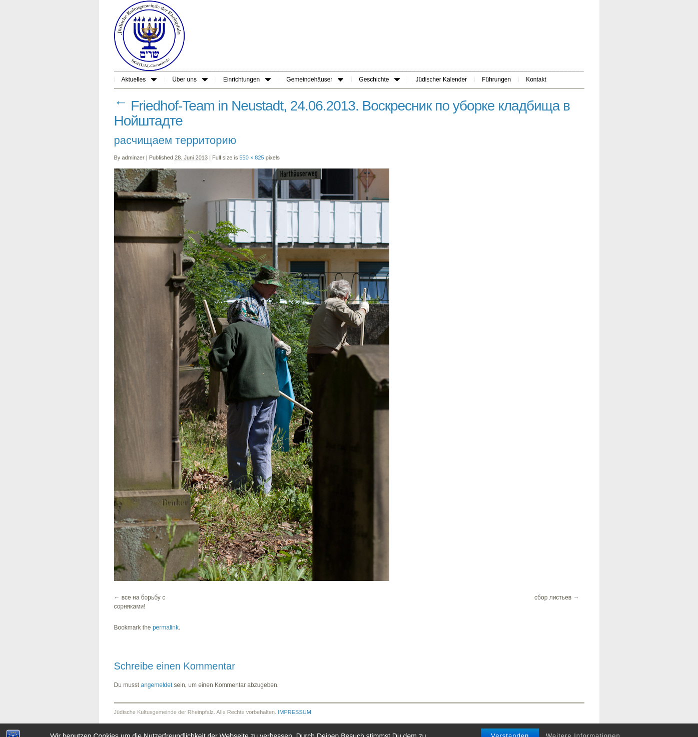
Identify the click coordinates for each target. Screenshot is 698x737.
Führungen (496, 79)
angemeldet (157, 685)
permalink (166, 627)
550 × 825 (251, 157)
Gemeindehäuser (314, 79)
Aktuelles (139, 79)
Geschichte (379, 79)
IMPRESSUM (294, 712)
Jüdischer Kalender (441, 79)
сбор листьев (552, 597)
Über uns (190, 79)
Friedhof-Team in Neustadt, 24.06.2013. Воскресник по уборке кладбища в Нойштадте (342, 113)
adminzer (133, 157)
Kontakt (536, 79)
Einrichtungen (247, 79)
